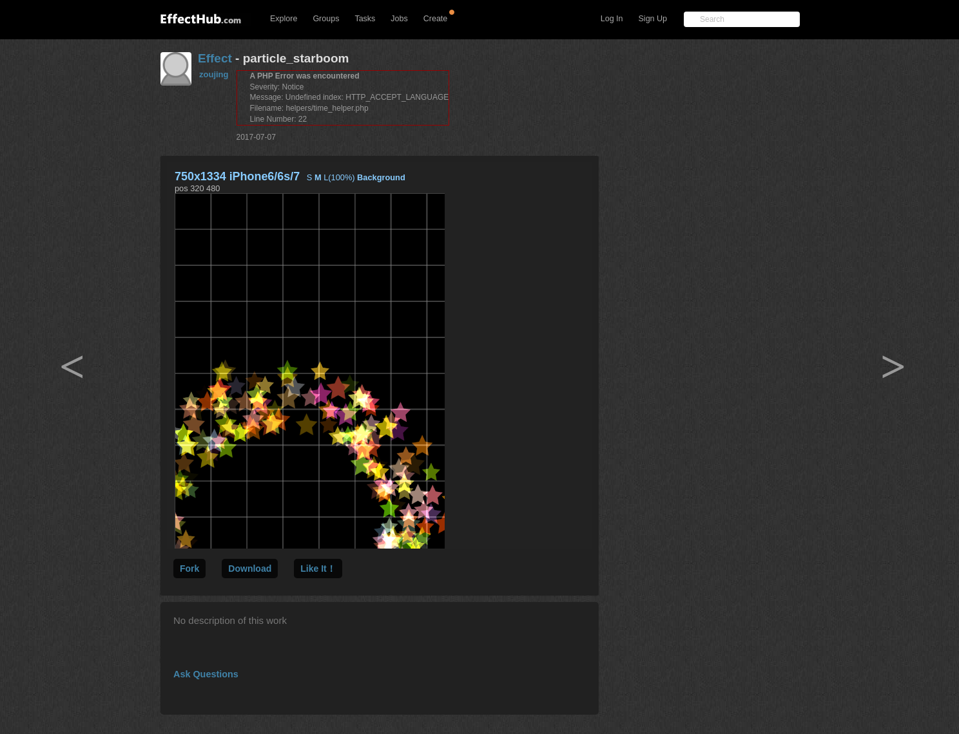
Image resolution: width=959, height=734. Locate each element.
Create (435, 18)
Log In (612, 18)
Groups (326, 18)
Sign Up (653, 18)
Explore (283, 18)
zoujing (214, 74)
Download (249, 568)
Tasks (364, 18)
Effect (215, 58)
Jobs (399, 18)
